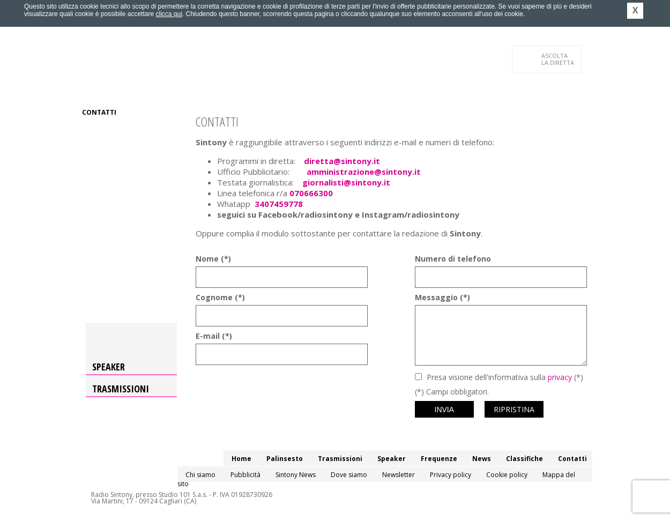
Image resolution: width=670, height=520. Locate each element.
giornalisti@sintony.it (346, 182)
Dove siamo (349, 474)
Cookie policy (506, 474)
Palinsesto (130, 90)
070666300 (311, 193)
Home (92, 90)
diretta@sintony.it (342, 160)
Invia (445, 409)
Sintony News (296, 474)
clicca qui (168, 14)
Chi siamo (200, 474)
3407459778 (279, 203)
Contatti (99, 112)
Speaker (263, 90)
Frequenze (305, 90)
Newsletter (398, 474)
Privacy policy (450, 474)
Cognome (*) (220, 297)
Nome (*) (213, 259)
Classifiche (382, 90)
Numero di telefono (453, 259)
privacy (560, 377)
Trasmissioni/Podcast (200, 90)
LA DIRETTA (558, 58)
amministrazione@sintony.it (364, 171)
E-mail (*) (214, 336)
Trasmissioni (120, 388)
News (343, 90)
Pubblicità (245, 474)
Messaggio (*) (442, 297)
